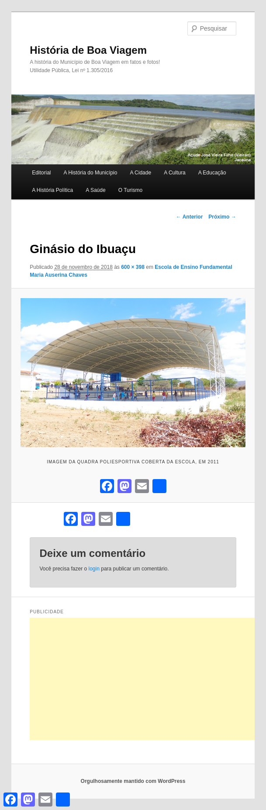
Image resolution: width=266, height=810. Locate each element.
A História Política (52, 190)
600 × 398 (133, 267)
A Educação (212, 173)
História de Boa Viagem (88, 50)
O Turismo (130, 190)
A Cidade (140, 173)
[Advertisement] (148, 679)
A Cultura (174, 173)
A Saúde (95, 190)
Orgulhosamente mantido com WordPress (133, 781)
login (94, 569)
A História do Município (90, 173)
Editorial (41, 173)
